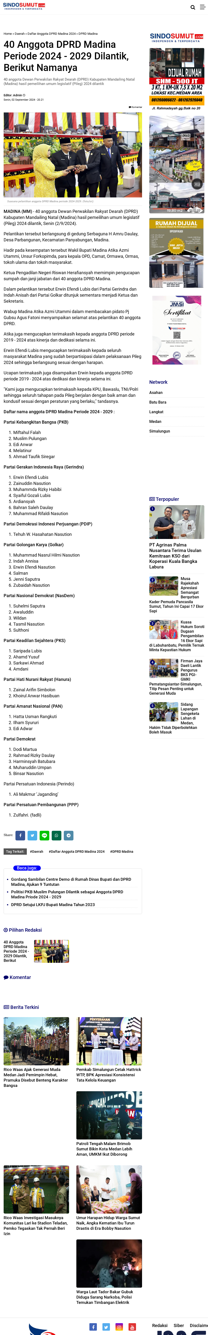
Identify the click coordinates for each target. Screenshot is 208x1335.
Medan (155, 421)
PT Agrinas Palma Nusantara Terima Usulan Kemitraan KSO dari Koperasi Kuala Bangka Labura (175, 556)
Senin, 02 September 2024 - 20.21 (24, 99)
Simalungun (159, 431)
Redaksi (160, 1325)
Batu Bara (157, 402)
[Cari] (193, 7)
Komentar (135, 107)
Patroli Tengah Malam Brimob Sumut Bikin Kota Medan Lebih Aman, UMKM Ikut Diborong (104, 1149)
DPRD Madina (88, 33)
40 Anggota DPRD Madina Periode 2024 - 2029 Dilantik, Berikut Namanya (16, 953)
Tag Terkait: (15, 851)
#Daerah (36, 851)
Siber (179, 1325)
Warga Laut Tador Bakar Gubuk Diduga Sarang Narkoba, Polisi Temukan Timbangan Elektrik (104, 1297)
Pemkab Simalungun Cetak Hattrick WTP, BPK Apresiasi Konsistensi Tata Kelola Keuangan (108, 1075)
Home (8, 33)
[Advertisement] (174, 464)
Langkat (156, 412)
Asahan (156, 392)
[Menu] (204, 7)
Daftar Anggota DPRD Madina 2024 (52, 33)
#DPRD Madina (121, 851)
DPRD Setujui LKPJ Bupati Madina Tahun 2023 (53, 904)
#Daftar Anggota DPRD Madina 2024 (77, 851)
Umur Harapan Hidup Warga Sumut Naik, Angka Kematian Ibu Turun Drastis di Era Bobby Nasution (108, 1223)
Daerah (20, 33)
